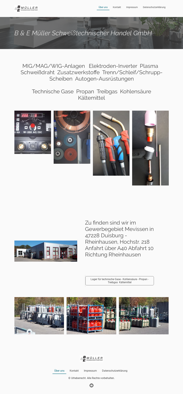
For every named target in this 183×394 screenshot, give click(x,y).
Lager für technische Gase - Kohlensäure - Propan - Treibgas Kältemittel (120, 281)
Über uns (103, 7)
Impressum (132, 7)
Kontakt (117, 7)
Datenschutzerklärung (154, 7)
